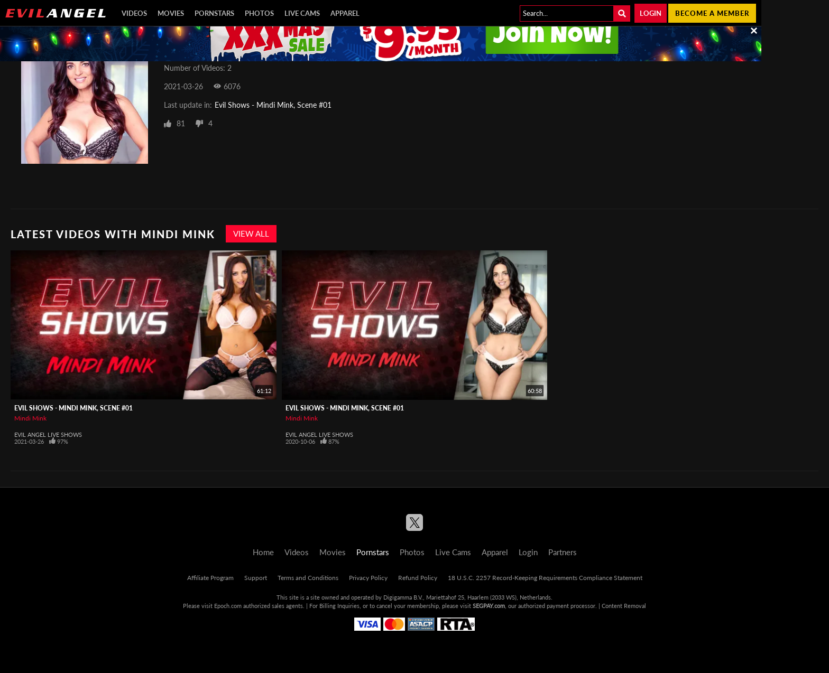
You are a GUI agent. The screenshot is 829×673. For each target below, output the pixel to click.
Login (650, 13)
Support (255, 578)
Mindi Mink (30, 418)
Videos (134, 13)
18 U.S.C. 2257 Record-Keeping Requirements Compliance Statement (545, 578)
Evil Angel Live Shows (48, 434)
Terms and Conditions (308, 578)
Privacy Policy (368, 578)
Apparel (345, 13)
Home (263, 552)
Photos (259, 13)
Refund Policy (417, 578)
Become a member (712, 13)
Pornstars (214, 13)
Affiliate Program (210, 578)
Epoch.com (228, 605)
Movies (171, 13)
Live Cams (302, 13)
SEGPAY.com (489, 605)
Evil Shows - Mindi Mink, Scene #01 (273, 104)
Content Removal (624, 605)
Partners (562, 552)
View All (251, 233)
